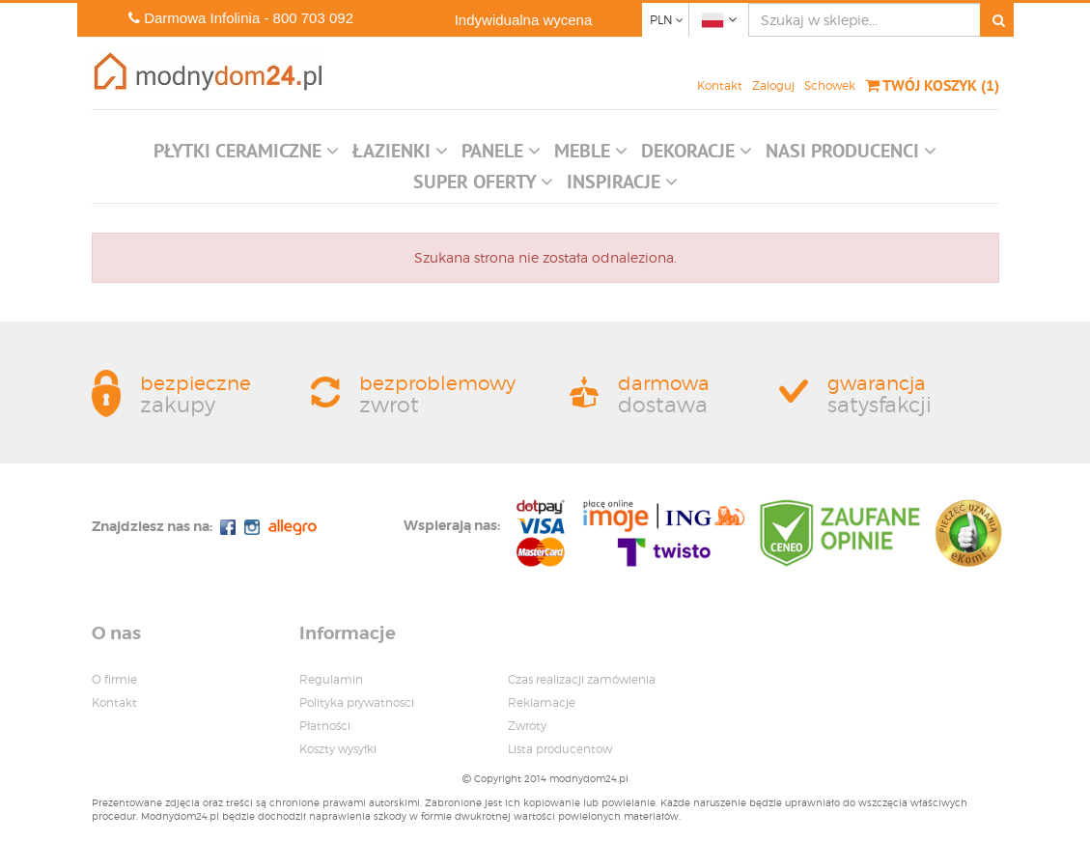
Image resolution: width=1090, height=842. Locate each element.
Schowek (829, 85)
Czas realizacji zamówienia (582, 679)
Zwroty (527, 725)
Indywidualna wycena (524, 20)
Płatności (324, 725)
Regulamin (331, 679)
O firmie (114, 679)
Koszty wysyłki (338, 749)
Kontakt (719, 85)
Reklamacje (541, 702)
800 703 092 (313, 18)
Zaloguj (773, 85)
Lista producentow (560, 749)
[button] (246, 155)
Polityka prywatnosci (356, 702)
